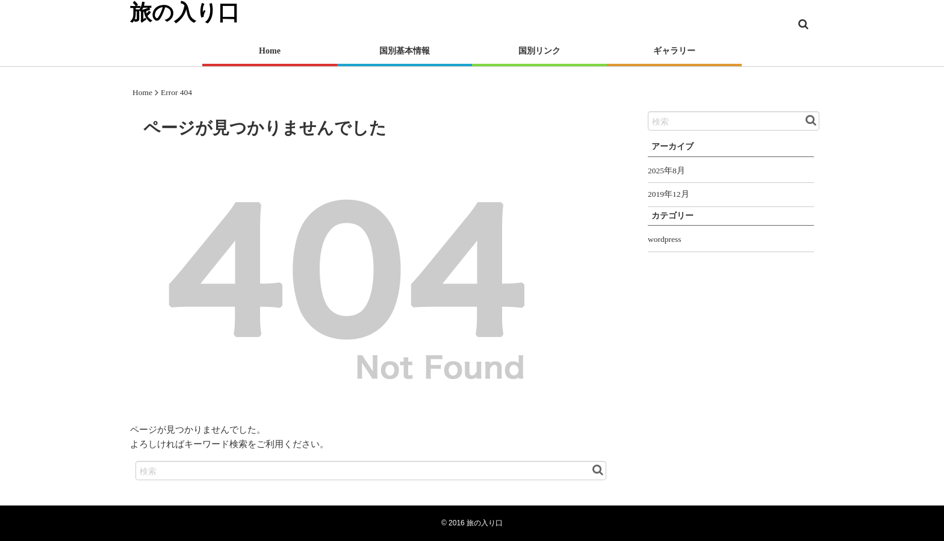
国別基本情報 (404, 50)
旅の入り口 (485, 523)
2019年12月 (668, 194)
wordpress (665, 239)
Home (270, 50)
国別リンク (539, 50)
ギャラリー (674, 50)
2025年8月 (666, 170)
